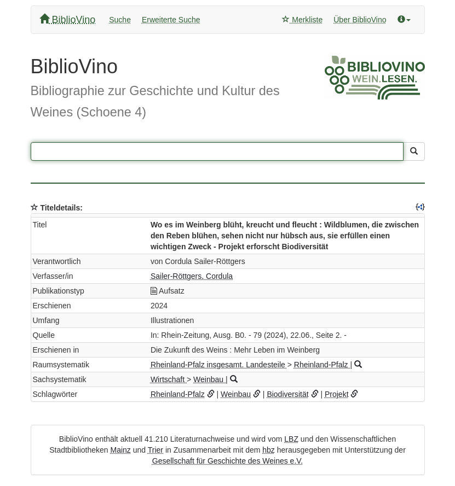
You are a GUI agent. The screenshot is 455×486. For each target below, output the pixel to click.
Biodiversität (287, 394)
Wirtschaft (169, 379)
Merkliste (302, 19)
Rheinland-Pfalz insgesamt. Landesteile (219, 364)
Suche (120, 19)
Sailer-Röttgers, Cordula (192, 276)
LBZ (291, 439)
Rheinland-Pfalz (322, 364)
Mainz (120, 450)
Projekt (337, 394)
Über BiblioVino (359, 19)
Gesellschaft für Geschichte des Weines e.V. (227, 460)
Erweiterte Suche (171, 19)
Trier (155, 450)
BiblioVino (67, 19)
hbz (268, 450)
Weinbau (209, 379)
